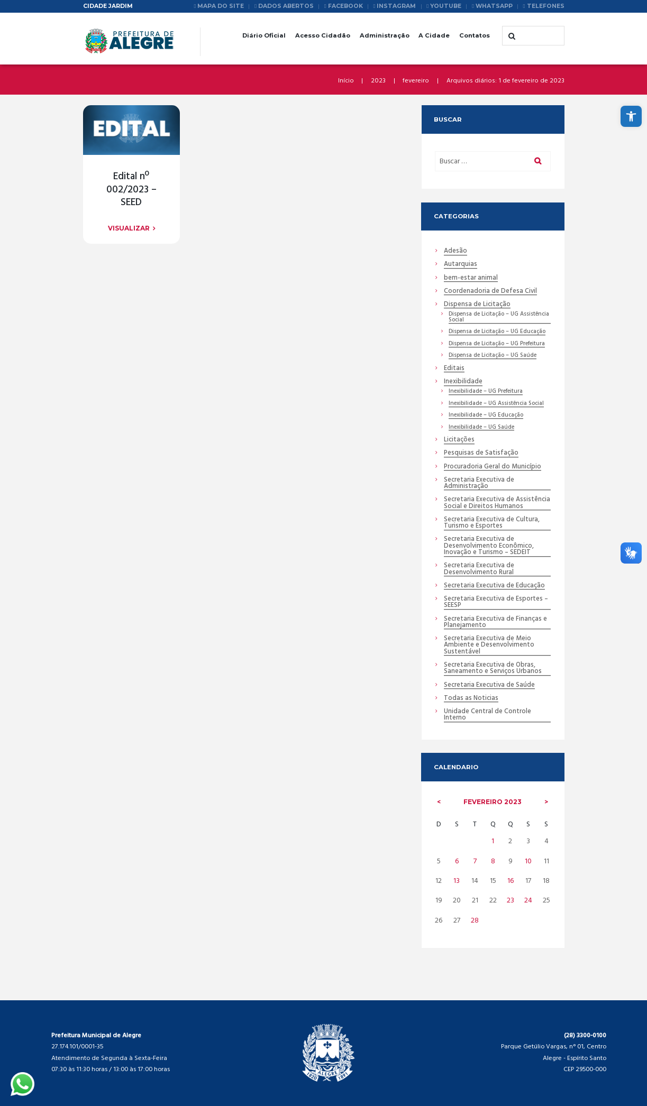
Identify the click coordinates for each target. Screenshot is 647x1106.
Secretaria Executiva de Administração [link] (479, 484)
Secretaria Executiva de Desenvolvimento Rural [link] (479, 569)
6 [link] (457, 861)
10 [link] (528, 861)
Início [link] (346, 81)
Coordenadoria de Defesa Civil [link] (490, 291)
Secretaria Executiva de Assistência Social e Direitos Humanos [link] (497, 503)
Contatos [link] (474, 35)
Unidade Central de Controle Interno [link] (487, 715)
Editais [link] (454, 368)
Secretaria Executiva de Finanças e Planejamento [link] (495, 623)
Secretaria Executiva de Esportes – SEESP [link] (496, 603)
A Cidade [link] (434, 35)
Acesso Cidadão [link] (322, 35)
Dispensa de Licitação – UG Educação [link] (497, 332)
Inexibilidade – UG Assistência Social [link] (496, 404)
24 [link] (528, 901)
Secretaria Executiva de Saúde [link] (489, 685)
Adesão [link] (455, 251)
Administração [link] (384, 35)
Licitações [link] (459, 440)
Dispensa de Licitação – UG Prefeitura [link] (497, 344)
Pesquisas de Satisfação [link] (481, 453)
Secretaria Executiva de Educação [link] (494, 586)
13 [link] (456, 881)
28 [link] (475, 921)
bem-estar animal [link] (471, 278)
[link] (631, 116)
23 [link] (510, 901)
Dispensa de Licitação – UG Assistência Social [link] (499, 317)
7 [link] (475, 861)
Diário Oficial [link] (264, 35)
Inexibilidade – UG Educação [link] (486, 415)
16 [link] (510, 881)
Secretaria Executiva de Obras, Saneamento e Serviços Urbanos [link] (493, 669)
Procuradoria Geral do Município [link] (492, 467)
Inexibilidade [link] (463, 382)
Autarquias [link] (460, 264)
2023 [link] (378, 81)
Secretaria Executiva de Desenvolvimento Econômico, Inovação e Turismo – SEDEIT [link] (489, 546)
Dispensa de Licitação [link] (477, 304)
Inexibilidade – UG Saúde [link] (481, 428)
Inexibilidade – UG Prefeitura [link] (486, 392)
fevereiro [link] (416, 81)
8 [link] (493, 861)
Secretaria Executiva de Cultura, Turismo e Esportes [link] (492, 523)
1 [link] (492, 841)
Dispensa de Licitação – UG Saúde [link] (492, 356)
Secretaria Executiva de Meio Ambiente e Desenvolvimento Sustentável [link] (489, 645)
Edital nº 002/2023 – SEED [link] (131, 189)
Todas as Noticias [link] (471, 698)
